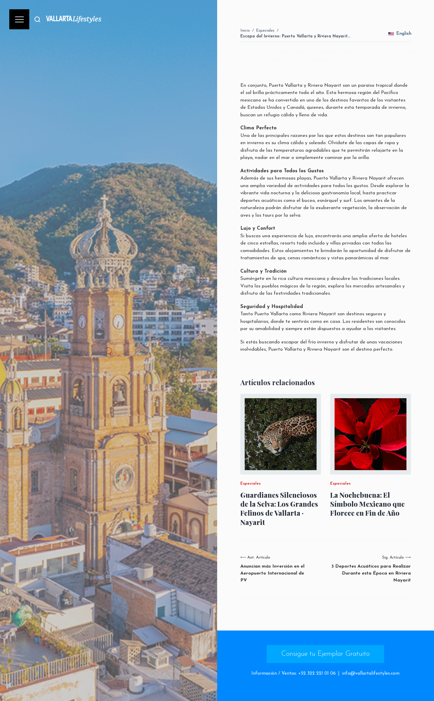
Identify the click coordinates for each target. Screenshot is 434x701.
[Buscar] (37, 19)
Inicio (245, 30)
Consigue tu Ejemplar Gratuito (325, 654)
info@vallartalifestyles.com (371, 673)
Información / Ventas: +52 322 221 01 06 (293, 673)
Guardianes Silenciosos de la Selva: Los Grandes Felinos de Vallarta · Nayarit (279, 508)
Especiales (265, 30)
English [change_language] (399, 33)
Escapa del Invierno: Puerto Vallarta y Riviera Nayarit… (295, 36)
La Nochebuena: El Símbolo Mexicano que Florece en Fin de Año (367, 503)
